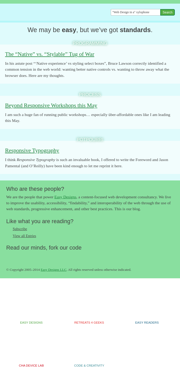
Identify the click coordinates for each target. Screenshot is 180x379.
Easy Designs (65, 197)
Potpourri (90, 139)
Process (90, 94)
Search (167, 12)
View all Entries (24, 236)
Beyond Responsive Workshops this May (51, 105)
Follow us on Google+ (31, 256)
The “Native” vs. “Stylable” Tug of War (49, 54)
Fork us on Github (41, 256)
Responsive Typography (32, 150)
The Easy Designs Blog (34, 12)
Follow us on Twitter (10, 256)
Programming (90, 43)
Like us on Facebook (20, 256)
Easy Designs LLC (54, 270)
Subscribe (20, 229)
